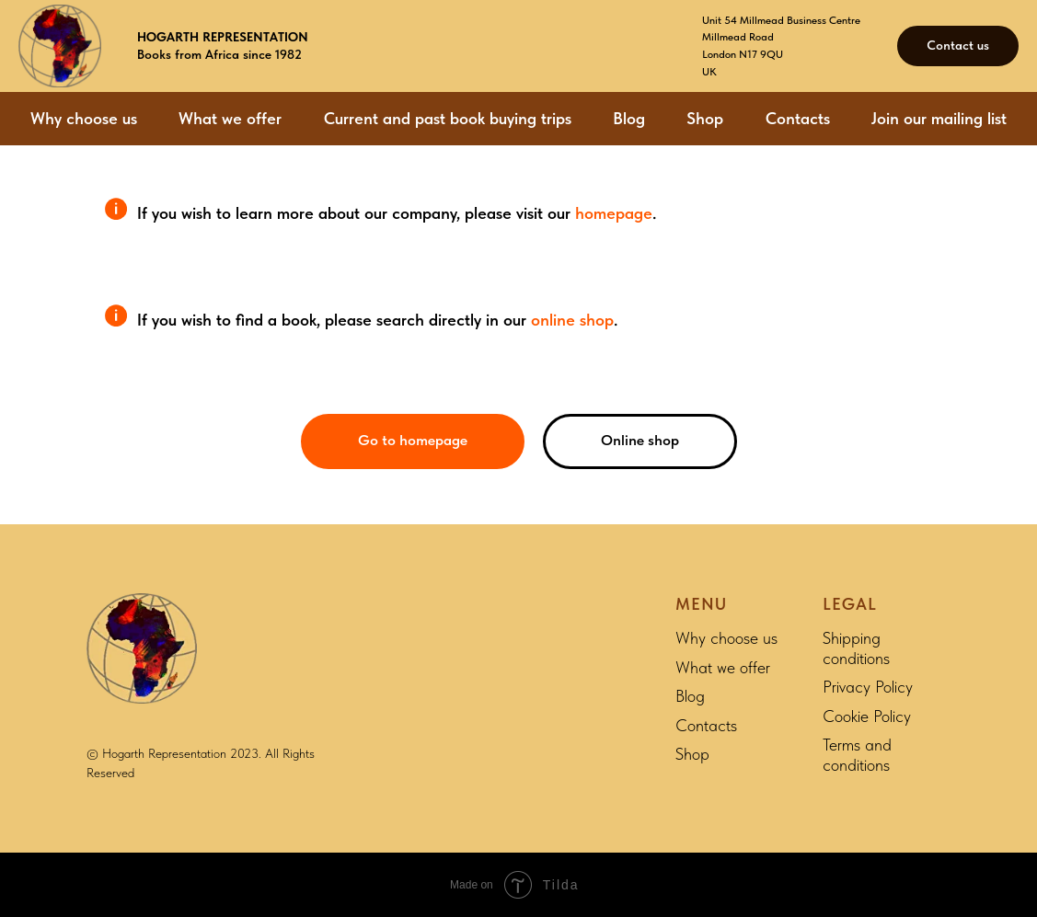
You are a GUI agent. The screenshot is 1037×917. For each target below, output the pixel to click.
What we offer (230, 118)
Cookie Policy (867, 716)
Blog (629, 118)
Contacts (798, 118)
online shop (572, 319)
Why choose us (83, 118)
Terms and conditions (857, 754)
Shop (704, 118)
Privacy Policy (868, 686)
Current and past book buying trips (447, 118)
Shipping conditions (856, 648)
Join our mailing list (939, 118)
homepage (613, 213)
